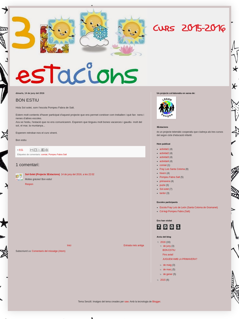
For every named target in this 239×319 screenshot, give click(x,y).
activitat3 (164, 157)
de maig (167, 265)
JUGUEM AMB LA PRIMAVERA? (180, 259)
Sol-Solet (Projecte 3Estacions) (42, 174)
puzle (162, 185)
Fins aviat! (168, 254)
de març (167, 269)
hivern (163, 173)
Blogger (156, 301)
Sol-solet (164, 189)
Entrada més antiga (134, 245)
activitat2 (164, 153)
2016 (163, 242)
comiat (44, 154)
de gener (168, 274)
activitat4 (164, 161)
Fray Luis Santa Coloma (172, 169)
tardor (163, 193)
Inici (69, 245)
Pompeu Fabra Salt (58, 154)
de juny (167, 246)
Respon (29, 184)
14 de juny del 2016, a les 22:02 (77, 174)
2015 (163, 279)
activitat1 (164, 149)
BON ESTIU (169, 250)
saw (126, 301)
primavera (165, 181)
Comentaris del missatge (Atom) (48, 251)
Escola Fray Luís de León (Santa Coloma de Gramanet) (189, 207)
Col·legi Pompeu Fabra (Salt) (175, 211)
